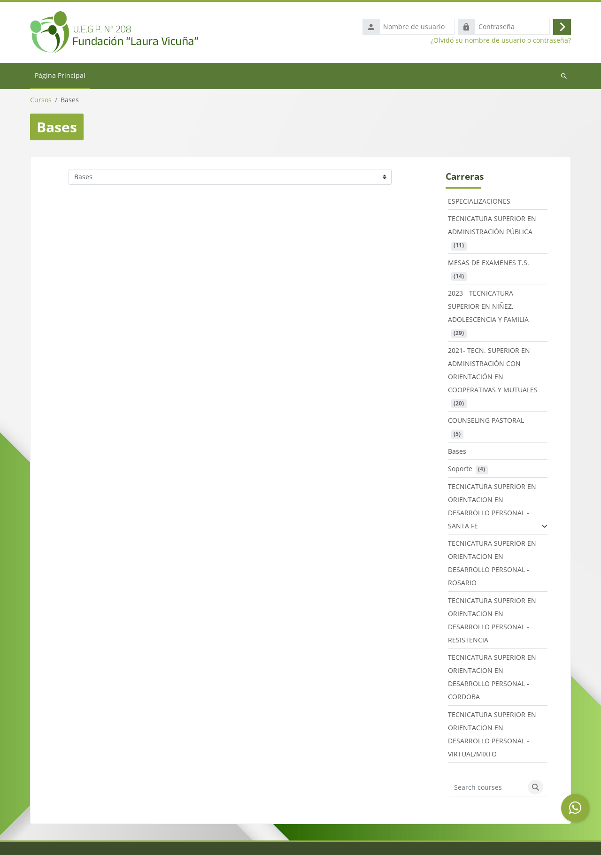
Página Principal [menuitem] (60, 77)
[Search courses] (487, 789)
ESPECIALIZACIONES (479, 202)
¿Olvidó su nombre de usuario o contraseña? (501, 41)
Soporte (460, 470)
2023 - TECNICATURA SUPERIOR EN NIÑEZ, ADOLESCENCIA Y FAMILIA (488, 308)
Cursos (41, 102)
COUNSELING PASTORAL (486, 422)
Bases (457, 453)
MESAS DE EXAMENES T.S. (488, 264)
